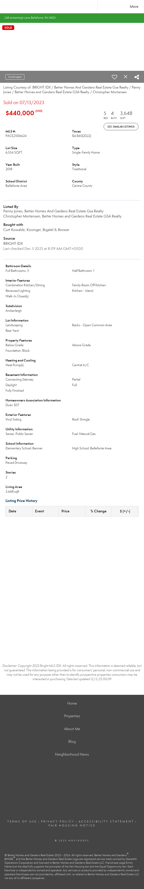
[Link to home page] (72, 6)
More (134, 6)
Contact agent (15, 76)
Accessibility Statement (106, 821)
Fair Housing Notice (72, 825)
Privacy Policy (58, 821)
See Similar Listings (121, 126)
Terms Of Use (22, 821)
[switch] (114, 77)
